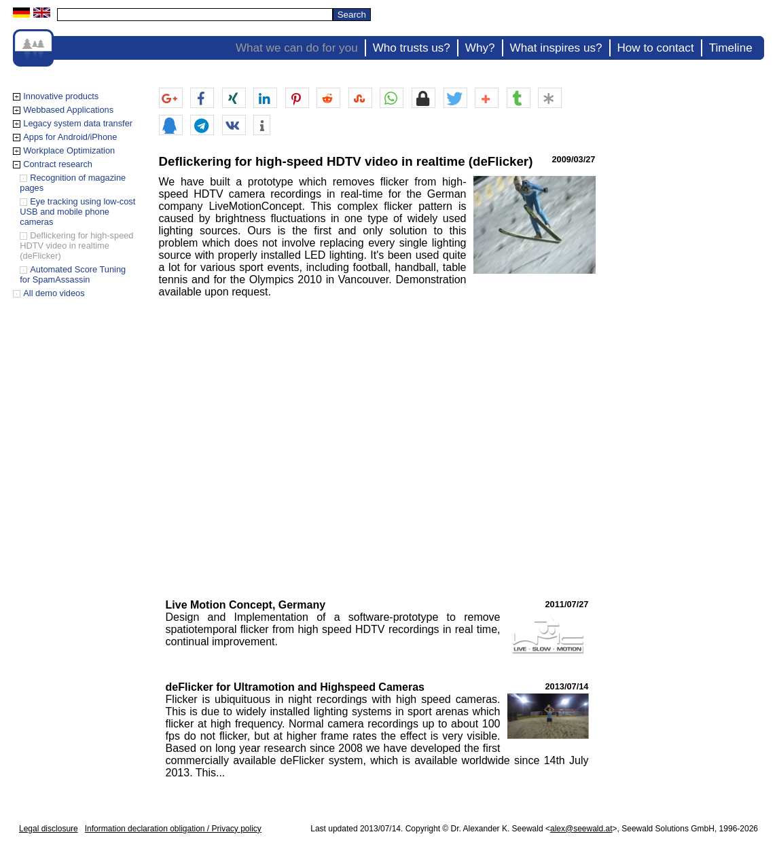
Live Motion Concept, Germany (246, 605)
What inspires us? (556, 47)
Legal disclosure (48, 828)
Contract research (57, 164)
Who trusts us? (411, 47)
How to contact (655, 47)
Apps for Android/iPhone (70, 137)
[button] (171, 98)
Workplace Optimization (69, 150)
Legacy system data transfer (77, 123)
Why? (480, 47)
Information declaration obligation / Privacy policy (173, 828)
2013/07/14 (566, 686)
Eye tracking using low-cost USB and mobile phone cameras (77, 211)
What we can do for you (297, 47)
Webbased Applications (68, 110)
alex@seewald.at (581, 828)
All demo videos (53, 293)
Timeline (731, 47)
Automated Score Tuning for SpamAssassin (73, 274)
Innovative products (60, 96)
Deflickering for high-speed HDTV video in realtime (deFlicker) (76, 245)
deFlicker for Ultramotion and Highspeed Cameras (295, 687)
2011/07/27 (566, 604)
